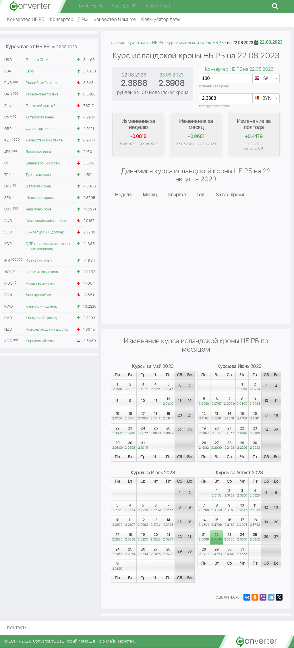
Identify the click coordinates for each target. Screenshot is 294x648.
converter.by (30, 6)
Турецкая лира (38, 175)
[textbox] (266, 79)
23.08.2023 (172, 75)
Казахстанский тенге (44, 140)
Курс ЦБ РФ (124, 6)
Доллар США (37, 60)
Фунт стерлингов (40, 129)
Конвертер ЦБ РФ (69, 19)
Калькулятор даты (160, 19)
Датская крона (38, 186)
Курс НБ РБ (91, 6)
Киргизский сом (40, 341)
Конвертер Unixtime (115, 19)
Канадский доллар (42, 318)
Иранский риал (39, 260)
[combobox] (266, 78)
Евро (30, 71)
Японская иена (38, 152)
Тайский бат (158, 6)
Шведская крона (40, 198)
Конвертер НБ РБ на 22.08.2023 (239, 69)
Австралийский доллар (46, 221)
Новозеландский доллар (47, 329)
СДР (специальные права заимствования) (48, 246)
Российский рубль (41, 83)
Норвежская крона (42, 272)
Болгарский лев (39, 295)
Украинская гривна (42, 94)
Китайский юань (40, 117)
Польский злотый (40, 106)
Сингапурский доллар (45, 232)
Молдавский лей (40, 283)
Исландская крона (214, 86)
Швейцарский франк (43, 163)
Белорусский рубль (215, 106)
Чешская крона (39, 209)
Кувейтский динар (41, 306)
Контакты (17, 628)
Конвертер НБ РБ (25, 19)
